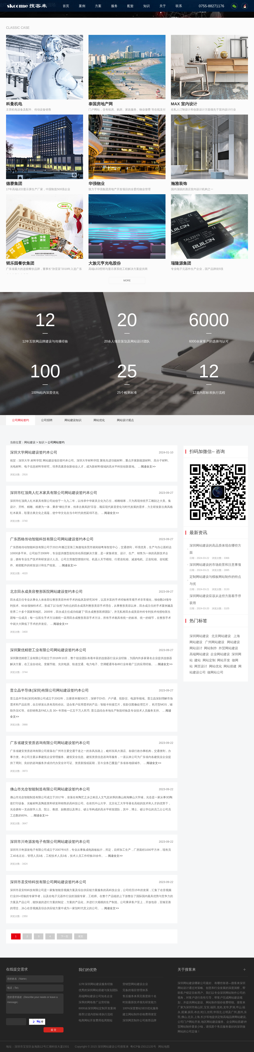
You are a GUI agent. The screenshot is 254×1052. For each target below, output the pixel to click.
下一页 (64, 936)
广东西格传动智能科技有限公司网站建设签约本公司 (52, 539)
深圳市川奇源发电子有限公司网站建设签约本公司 (50, 842)
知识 (146, 6)
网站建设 (29, 442)
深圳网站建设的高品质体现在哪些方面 (215, 549)
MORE (127, 280)
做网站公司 (215, 672)
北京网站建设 (221, 636)
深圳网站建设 (199, 636)
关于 (162, 6)
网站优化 (99, 420)
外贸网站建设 (228, 648)
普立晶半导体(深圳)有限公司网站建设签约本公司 (49, 690)
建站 (197, 660)
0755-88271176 (211, 6)
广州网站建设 (214, 642)
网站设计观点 (125, 420)
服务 (114, 6)
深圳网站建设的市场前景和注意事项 (215, 564)
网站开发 (223, 660)
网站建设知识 (73, 420)
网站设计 (195, 648)
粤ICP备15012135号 (143, 1046)
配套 (130, 6)
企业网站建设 (220, 654)
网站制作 (210, 648)
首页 (66, 6)
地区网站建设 (209, 1021)
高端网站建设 (199, 654)
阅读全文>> (148, 466)
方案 (98, 6)
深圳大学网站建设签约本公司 (33, 452)
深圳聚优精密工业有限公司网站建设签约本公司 (48, 650)
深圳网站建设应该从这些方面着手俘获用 (215, 599)
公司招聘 (46, 420)
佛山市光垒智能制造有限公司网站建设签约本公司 (50, 789)
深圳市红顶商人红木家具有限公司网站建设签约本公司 (53, 493)
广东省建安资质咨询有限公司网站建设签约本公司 (50, 743)
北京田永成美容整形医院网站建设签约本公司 (46, 592)
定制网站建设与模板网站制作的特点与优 (215, 580)
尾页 (80, 936)
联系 (179, 6)
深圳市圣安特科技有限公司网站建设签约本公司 (48, 882)
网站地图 (164, 1046)
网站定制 (209, 660)
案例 (82, 6)
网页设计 (200, 666)
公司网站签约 (20, 420)
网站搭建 (230, 666)
